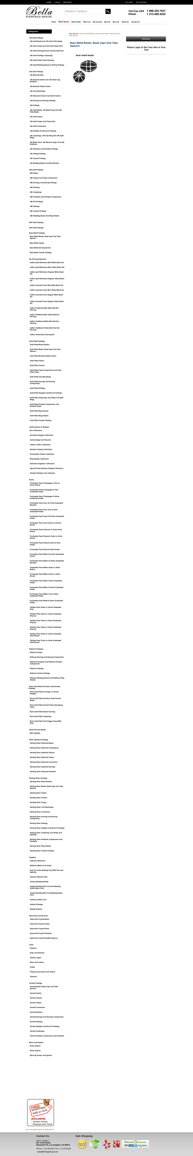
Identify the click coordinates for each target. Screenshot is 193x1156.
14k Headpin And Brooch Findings (43, 131)
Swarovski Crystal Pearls (39, 929)
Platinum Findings (36, 649)
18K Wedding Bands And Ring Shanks (44, 216)
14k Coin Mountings (37, 91)
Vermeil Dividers (36, 1012)
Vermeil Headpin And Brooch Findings (44, 1026)
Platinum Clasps (36, 652)
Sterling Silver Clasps (38, 802)
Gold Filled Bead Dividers (40, 345)
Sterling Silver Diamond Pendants (43, 772)
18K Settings (35, 206)
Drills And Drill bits (37, 953)
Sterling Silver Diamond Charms (42, 753)
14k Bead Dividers (37, 75)
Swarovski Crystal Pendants (41, 933)
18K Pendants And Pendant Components (45, 197)
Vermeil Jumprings (37, 1031)
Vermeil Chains (36, 993)
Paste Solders (35, 1046)
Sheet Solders (35, 1051)
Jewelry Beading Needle (39, 882)
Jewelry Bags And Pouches (40, 440)
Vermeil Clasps (35, 1003)
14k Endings (34, 105)
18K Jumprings (36, 192)
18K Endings (35, 187)
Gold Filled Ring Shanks (39, 416)
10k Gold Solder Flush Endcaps (42, 60)
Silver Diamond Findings (38, 740)
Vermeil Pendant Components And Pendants (47, 1036)
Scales (32, 967)
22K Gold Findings (36, 228)
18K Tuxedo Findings (38, 211)
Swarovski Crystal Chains (40, 924)
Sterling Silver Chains (38, 793)
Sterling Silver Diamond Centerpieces (44, 748)
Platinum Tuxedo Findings (40, 673)
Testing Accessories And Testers (42, 972)
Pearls (31, 480)
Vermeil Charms (36, 998)
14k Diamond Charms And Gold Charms (45, 96)
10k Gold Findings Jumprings (41, 55)
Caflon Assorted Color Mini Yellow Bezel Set (47, 290)
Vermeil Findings (35, 983)
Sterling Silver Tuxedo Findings (42, 851)
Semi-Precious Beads (37, 730)
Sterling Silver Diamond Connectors (44, 762)
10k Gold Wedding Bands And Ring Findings (47, 65)
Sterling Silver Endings (39, 823)
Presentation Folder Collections (42, 454)
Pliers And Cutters (37, 962)
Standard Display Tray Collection (42, 473)
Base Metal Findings (37, 233)
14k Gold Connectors (38, 126)
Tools (31, 945)
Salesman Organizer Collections (42, 464)
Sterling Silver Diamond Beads (42, 743)
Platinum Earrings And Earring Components (47, 657)
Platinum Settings (37, 668)
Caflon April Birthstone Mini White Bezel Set (47, 263)
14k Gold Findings (36, 72)
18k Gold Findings (36, 170)
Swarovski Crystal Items (38, 916)
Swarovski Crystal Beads (39, 919)
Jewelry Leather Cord (38, 900)
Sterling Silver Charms (38, 798)
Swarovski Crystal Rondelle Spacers (44, 938)
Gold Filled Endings (37, 388)
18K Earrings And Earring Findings (43, 183)
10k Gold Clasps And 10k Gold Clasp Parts (46, 46)
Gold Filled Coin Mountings (40, 377)
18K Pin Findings (36, 202)
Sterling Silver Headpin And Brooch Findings (47, 828)
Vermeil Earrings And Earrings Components (47, 1017)
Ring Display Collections (39, 459)
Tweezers (33, 977)
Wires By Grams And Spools (41, 1055)
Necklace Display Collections (41, 449)
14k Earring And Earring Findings (43, 101)
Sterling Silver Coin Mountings (42, 807)
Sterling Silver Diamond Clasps (42, 757)
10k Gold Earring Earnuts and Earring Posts (47, 51)
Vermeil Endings (36, 1022)
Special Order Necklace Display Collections (46, 468)
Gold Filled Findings (37, 341)
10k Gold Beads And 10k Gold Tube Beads (46, 41)
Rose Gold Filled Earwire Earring (42, 712)
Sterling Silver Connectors (40, 812)
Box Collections (36, 430)
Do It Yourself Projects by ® (40, 1130)
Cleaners (33, 948)
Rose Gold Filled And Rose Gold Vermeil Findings (44, 687)
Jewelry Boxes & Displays (39, 427)
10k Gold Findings (36, 38)
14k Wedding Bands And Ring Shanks (44, 163)
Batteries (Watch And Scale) (40, 865)
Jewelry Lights (35, 958)
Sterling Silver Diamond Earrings (42, 767)
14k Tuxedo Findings (38, 158)
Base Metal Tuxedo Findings (41, 252)
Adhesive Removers (37, 861)
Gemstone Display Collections (41, 435)
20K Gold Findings (36, 222)
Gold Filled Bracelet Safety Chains (43, 356)
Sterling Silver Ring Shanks (40, 846)
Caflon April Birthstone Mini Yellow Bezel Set (47, 267)
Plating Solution (36, 909)
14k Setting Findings (38, 154)
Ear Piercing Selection (37, 259)
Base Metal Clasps (37, 243)
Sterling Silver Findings (38, 778)
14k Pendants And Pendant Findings (44, 149)
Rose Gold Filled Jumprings (40, 716)
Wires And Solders (36, 1042)
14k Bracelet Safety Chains (40, 86)
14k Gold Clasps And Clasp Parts (42, 121)
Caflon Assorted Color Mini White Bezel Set (46, 285)
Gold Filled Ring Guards (39, 411)
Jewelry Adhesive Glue (38, 877)
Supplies (32, 857)
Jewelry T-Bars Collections (40, 445)
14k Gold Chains (36, 117)
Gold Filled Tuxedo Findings (41, 420)
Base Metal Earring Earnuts (40, 248)
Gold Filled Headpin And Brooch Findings (46, 393)
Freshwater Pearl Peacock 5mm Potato (45, 549)
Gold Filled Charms (37, 365)
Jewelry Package (36, 904)
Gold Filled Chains (37, 361)
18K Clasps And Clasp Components (43, 178)
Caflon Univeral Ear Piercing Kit (42, 335)
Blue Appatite (35, 733)
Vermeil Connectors (37, 1007)
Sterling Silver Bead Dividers (41, 782)
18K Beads (34, 173)
